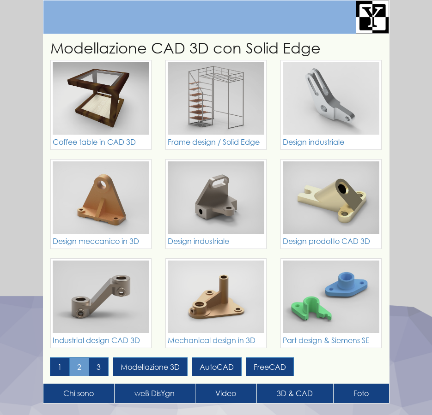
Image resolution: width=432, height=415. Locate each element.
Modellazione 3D (150, 367)
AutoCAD (217, 367)
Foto (361, 393)
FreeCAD (270, 367)
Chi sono (78, 393)
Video (225, 393)
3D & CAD (295, 393)
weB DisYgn (154, 393)
